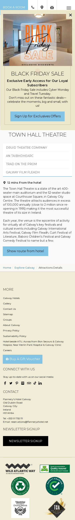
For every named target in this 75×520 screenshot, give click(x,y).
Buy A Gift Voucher (22, 359)
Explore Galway (25, 267)
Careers (7, 350)
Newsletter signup (25, 441)
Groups (7, 319)
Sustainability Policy (14, 336)
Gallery (7, 303)
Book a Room (14, 7)
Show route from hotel (25, 251)
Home (7, 267)
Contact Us (9, 308)
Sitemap (8, 314)
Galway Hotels (11, 298)
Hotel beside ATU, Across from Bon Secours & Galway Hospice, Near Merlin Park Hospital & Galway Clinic (33, 343)
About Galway (11, 325)
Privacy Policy (11, 330)
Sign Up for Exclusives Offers (38, 116)
